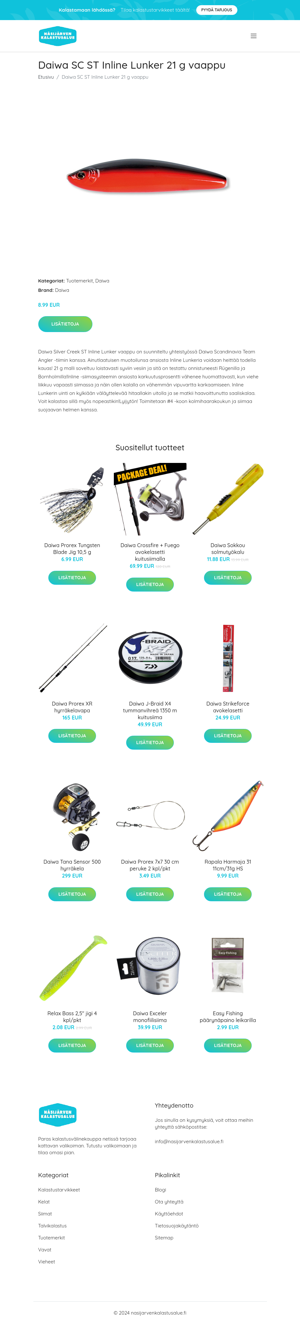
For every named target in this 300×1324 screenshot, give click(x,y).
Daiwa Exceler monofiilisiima (150, 1016)
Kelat (44, 1202)
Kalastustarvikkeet (59, 1190)
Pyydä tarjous (216, 9)
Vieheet (46, 1262)
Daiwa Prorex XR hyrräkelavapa (72, 707)
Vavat (45, 1250)
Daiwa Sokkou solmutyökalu (227, 548)
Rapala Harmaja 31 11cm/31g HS (228, 865)
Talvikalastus (52, 1226)
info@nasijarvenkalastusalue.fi (189, 1141)
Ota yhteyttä (169, 1202)
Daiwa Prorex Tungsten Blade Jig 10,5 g (72, 548)
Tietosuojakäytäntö (177, 1226)
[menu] (254, 36)
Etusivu (46, 77)
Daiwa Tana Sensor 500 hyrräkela (72, 865)
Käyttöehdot (169, 1214)
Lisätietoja (65, 324)
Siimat (45, 1214)
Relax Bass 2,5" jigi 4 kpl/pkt (72, 1016)
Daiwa (102, 281)
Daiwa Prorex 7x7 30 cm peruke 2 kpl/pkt (150, 865)
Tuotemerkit (79, 281)
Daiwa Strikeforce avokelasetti (227, 707)
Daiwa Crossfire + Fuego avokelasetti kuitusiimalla (149, 552)
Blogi (160, 1190)
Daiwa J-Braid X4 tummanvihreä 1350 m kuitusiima (150, 710)
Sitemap (164, 1238)
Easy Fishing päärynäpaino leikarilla (228, 1016)
